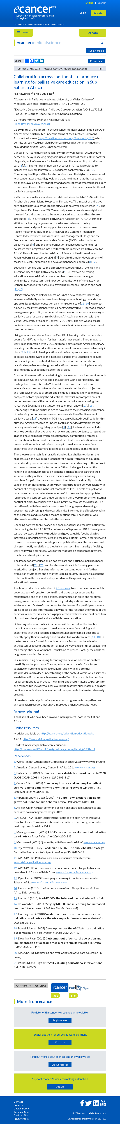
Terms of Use (21, 1111)
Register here (60, 1020)
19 (34, 418)
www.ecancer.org (94, 842)
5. (15, 797)
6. (15, 807)
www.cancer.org (85, 767)
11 (16, 289)
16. (15, 904)
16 (87, 303)
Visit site (60, 1042)
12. (15, 868)
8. (15, 832)
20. (15, 952)
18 (91, 405)
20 (35, 565)
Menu (23, 33)
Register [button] (98, 12)
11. (15, 858)
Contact (18, 1101)
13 (20, 289)
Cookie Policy (21, 1108)
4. (15, 783)
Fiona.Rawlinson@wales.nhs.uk (32, 123)
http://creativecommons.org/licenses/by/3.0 (66, 138)
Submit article (96, 50)
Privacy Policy (21, 1118)
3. (15, 773)
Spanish (102, 2)
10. (15, 847)
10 (65, 271)
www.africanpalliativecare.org (32, 862)
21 (41, 565)
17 (84, 405)
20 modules (63, 588)
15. (15, 898)
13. (15, 878)
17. (15, 914)
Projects (18, 1105)
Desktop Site (21, 1115)
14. (15, 888)
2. (15, 767)
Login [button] (83, 12)
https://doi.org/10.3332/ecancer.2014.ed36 (65, 68)
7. (15, 817)
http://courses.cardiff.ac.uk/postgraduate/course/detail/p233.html (54, 749)
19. (15, 938)
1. (15, 761)
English (90, 2)
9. (15, 842)
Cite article (96, 61)
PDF (101, 68)
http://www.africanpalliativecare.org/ (46, 739)
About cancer (60, 1064)
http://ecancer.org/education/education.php (67, 733)
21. (15, 962)
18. (15, 928)
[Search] (102, 43)
